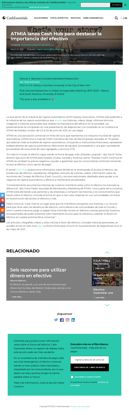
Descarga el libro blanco (89, 367)
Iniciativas (76, 18)
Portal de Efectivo (59, 18)
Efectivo (59, 49)
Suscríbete (116, 5)
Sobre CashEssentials (93, 18)
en (126, 18)
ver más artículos (30, 82)
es (121, 18)
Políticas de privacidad (80, 406)
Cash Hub (21, 169)
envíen (58, 120)
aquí (39, 226)
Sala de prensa (41, 18)
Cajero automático (45, 49)
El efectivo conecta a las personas (37, 45)
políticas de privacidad (39, 7)
